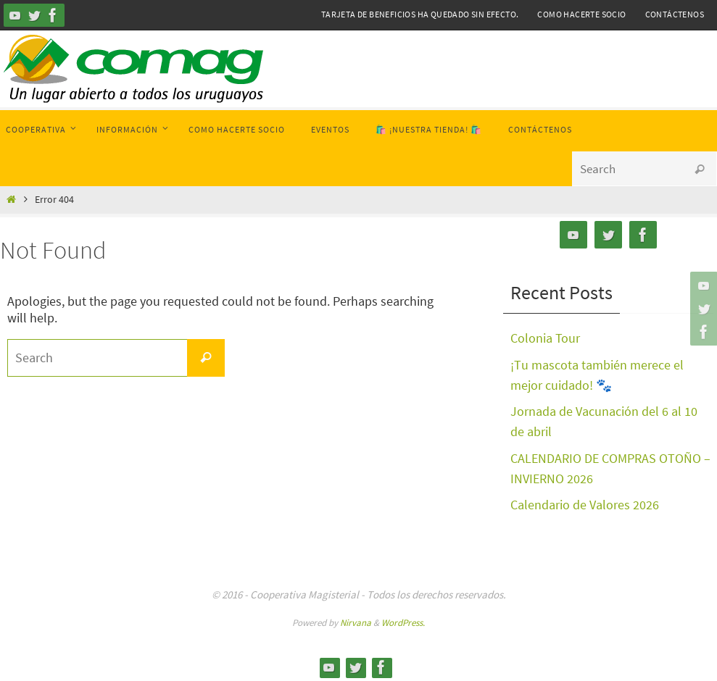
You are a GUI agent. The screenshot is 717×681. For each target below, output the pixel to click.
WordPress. (403, 617)
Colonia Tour (545, 338)
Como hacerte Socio (581, 14)
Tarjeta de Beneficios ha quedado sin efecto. (420, 14)
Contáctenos (674, 14)
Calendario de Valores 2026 (584, 501)
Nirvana (355, 617)
